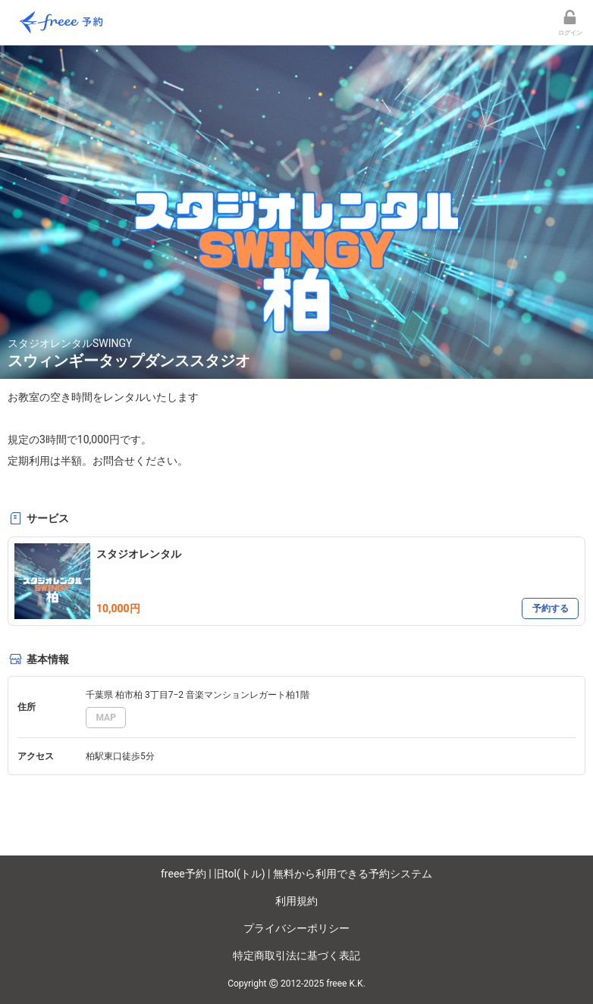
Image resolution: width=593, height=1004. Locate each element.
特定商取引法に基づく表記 (296, 955)
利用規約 (296, 901)
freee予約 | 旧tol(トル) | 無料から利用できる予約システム (296, 874)
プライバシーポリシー (296, 928)
